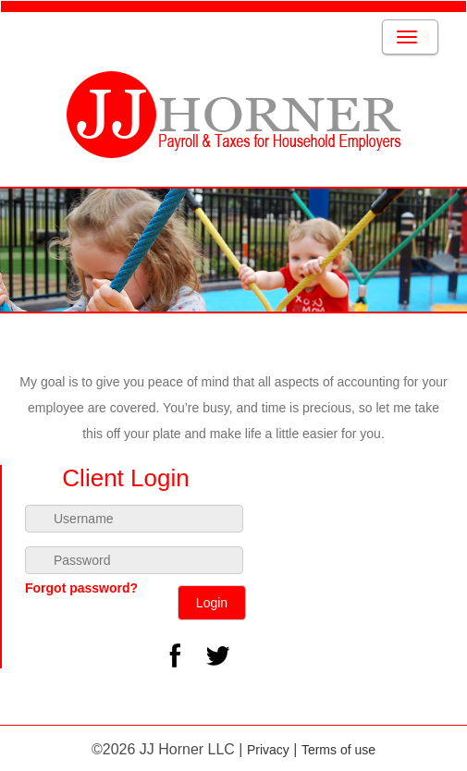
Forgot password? (81, 588)
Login (211, 602)
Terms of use (338, 749)
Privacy (268, 749)
